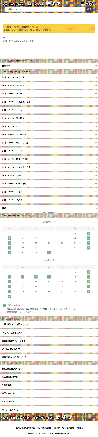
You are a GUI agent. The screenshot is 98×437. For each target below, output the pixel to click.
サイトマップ (8, 401)
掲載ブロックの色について (14, 357)
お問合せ (80, 428)
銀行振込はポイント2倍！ (14, 341)
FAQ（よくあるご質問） (13, 333)
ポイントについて (10, 410)
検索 (89, 9)
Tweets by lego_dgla (49, 212)
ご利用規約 (7, 385)
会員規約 (70, 428)
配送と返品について (11, 369)
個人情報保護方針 (10, 377)
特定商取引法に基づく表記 (25, 428)
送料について (59, 428)
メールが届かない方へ (12, 349)
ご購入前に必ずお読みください (16, 324)
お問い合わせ (8, 393)
